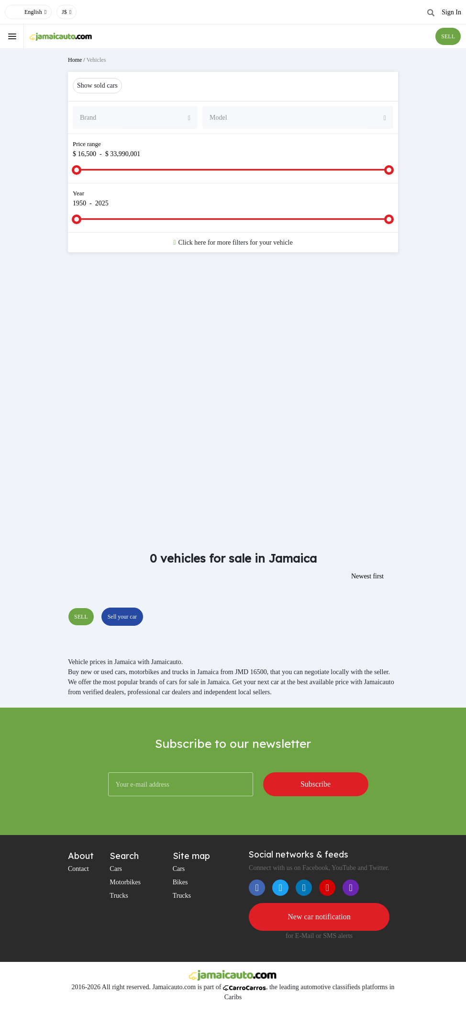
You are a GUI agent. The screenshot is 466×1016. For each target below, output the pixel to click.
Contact (78, 868)
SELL (448, 36)
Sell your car (122, 616)
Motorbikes (125, 882)
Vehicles (96, 59)
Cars (116, 868)
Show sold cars (97, 85)
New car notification (319, 917)
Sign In (451, 12)
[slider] (76, 170)
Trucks (119, 895)
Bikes (180, 882)
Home (75, 59)
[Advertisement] (233, 336)
